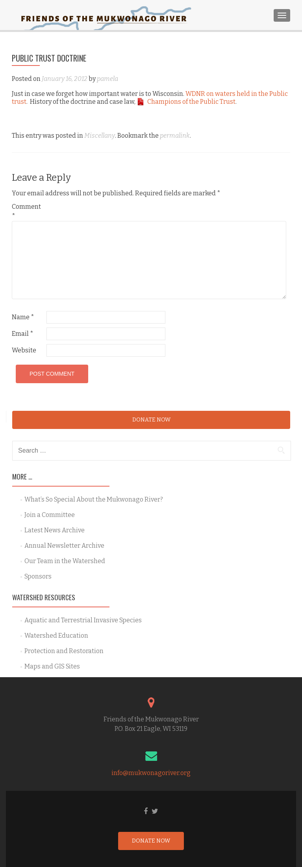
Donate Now (151, 419)
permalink (175, 135)
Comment (26, 211)
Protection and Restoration (64, 651)
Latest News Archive (54, 530)
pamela (107, 78)
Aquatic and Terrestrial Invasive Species (83, 620)
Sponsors (38, 576)
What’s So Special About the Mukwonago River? (93, 499)
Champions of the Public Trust (191, 101)
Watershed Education (56, 635)
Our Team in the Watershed (64, 561)
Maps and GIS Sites (52, 666)
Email (22, 333)
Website (24, 350)
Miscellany (99, 135)
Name (23, 317)
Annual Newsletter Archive (64, 545)
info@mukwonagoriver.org (151, 773)
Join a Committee (49, 515)
